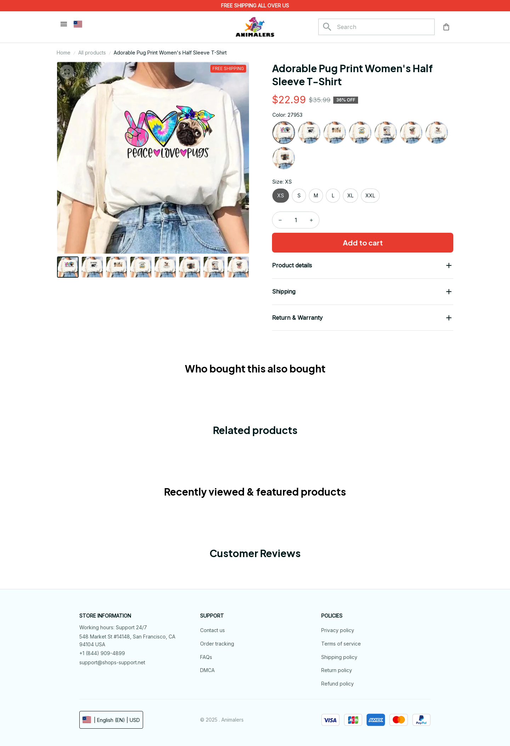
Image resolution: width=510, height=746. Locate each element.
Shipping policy (339, 657)
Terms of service (341, 644)
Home (63, 53)
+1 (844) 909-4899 (102, 653)
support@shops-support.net (112, 662)
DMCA (207, 670)
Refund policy (337, 684)
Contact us (212, 630)
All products (92, 53)
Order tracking (217, 644)
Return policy (336, 670)
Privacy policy (337, 630)
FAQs (206, 657)
